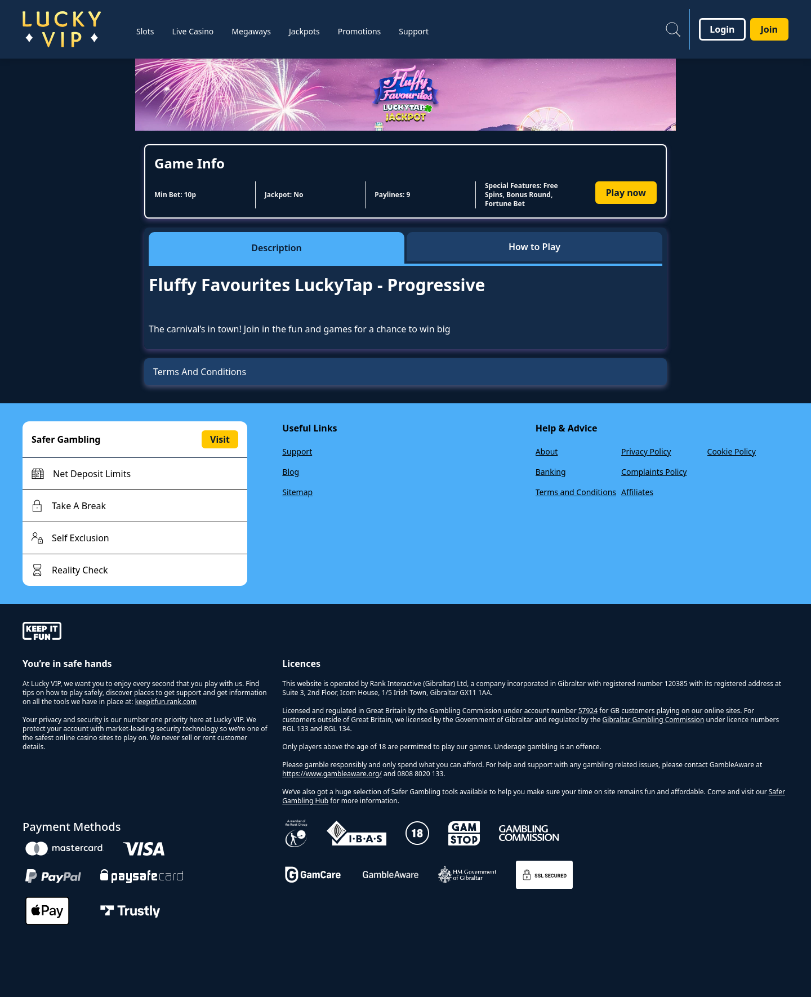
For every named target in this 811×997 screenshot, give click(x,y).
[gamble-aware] (146, 632)
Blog (290, 471)
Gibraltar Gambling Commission (654, 719)
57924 (588, 710)
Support (297, 451)
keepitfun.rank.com (166, 701)
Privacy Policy (646, 451)
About (547, 451)
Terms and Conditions (576, 492)
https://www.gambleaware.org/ (332, 773)
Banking (551, 471)
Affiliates (637, 492)
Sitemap (297, 492)
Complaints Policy (654, 471)
